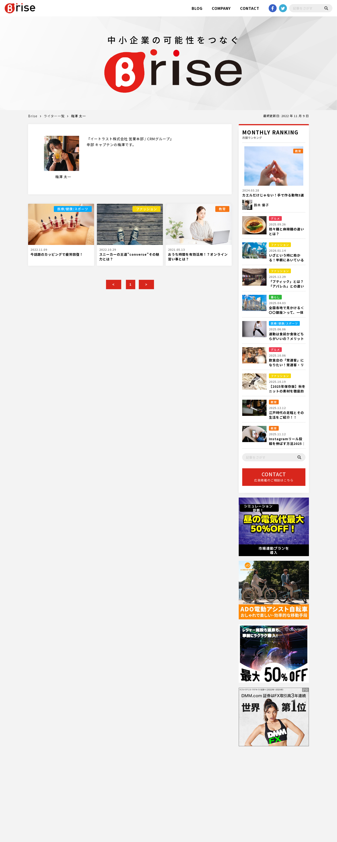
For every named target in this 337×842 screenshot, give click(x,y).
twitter (283, 8)
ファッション (146, 209)
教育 (222, 209)
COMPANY (221, 8)
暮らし (275, 297)
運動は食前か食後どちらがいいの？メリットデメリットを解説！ (286, 339)
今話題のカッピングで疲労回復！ (56, 254)
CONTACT (249, 8)
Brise (32, 116)
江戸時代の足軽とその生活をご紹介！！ (286, 415)
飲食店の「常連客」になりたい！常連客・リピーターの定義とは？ (286, 365)
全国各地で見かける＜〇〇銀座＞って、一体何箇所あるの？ (286, 312)
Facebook (273, 8)
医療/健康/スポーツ (72, 209)
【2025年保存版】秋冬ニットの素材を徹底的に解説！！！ (287, 391)
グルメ (275, 218)
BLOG (197, 8)
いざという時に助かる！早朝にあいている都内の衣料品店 (286, 260)
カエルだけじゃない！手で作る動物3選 (273, 195)
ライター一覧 (54, 116)
